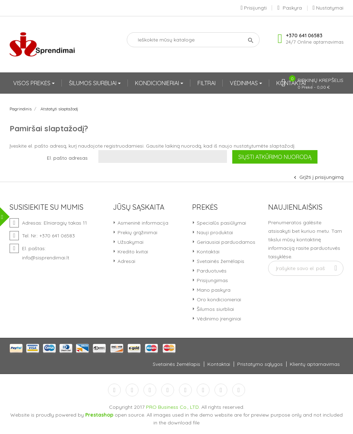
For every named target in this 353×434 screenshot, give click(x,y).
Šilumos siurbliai (214, 309)
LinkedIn (238, 390)
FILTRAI (206, 83)
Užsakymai (129, 242)
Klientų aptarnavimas (315, 364)
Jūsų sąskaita (138, 207)
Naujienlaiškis (295, 207)
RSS (149, 390)
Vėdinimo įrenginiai (218, 318)
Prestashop (99, 415)
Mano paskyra (212, 290)
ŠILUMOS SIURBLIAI (93, 83)
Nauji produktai (214, 232)
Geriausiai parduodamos (225, 242)
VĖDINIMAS (244, 83)
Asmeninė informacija (142, 223)
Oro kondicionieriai (218, 299)
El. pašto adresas (67, 158)
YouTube (167, 390)
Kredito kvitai (132, 251)
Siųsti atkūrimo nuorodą (274, 156)
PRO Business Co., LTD (172, 407)
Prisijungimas (211, 280)
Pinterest (185, 390)
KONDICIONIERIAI (157, 83)
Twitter (132, 390)
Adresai (125, 261)
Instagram (220, 390)
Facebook (114, 390)
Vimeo (203, 390)
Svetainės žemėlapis (219, 261)
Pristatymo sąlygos (260, 364)
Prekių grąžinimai (136, 232)
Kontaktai (207, 251)
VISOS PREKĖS (32, 83)
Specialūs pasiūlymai (220, 223)
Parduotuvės (211, 271)
